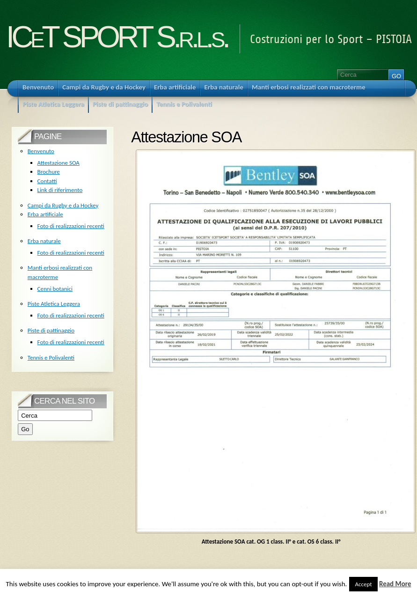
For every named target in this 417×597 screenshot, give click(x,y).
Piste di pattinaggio (51, 330)
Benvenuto (41, 151)
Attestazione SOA (58, 162)
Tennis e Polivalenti (51, 357)
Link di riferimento (60, 189)
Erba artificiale (45, 214)
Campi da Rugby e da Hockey (63, 205)
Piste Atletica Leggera (54, 303)
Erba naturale (44, 240)
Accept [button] (363, 584)
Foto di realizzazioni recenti (70, 225)
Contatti (47, 180)
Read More (395, 584)
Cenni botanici (55, 288)
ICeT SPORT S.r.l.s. (116, 37)
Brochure (48, 171)
